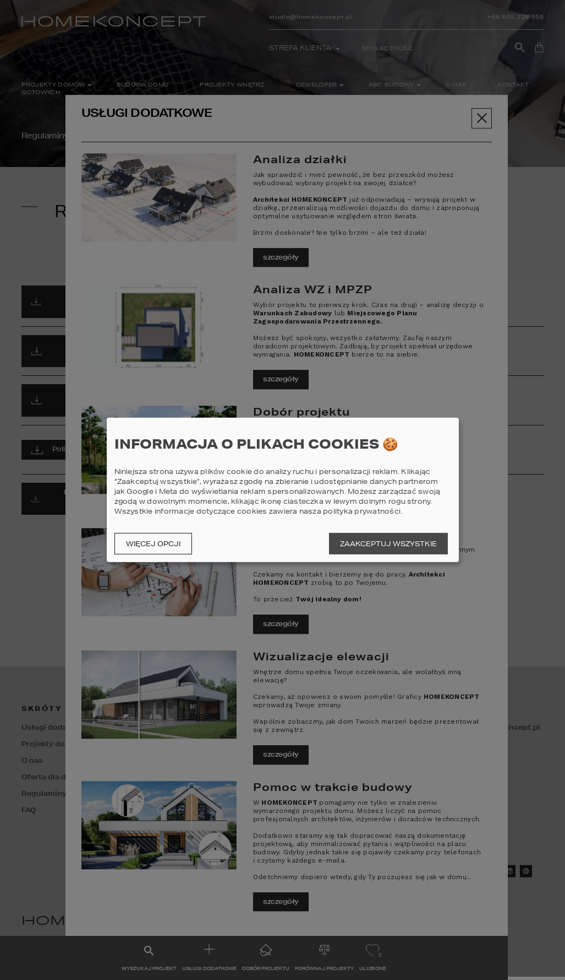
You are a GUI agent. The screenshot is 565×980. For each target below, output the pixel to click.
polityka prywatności (362, 511)
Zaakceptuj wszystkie (388, 543)
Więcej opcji (153, 543)
